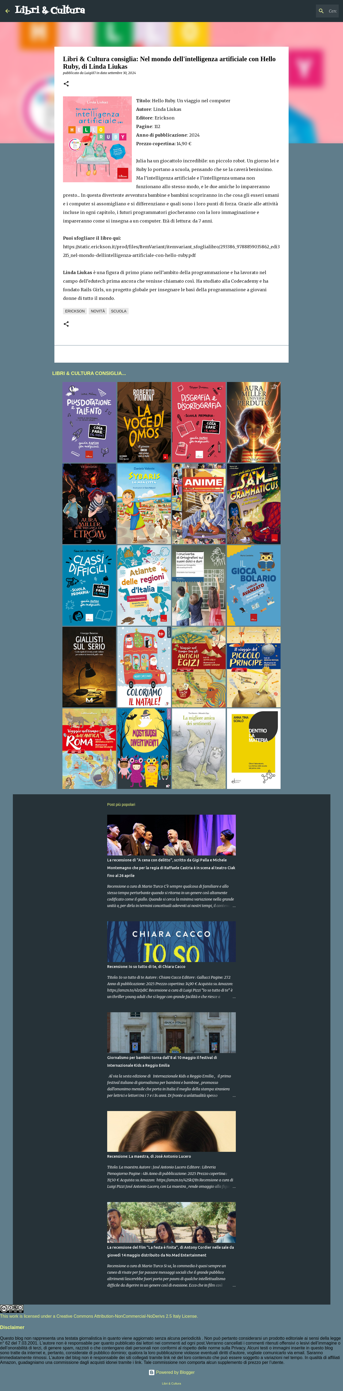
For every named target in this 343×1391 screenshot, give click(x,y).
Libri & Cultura (50, 10)
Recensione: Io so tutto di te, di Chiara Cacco (146, 966)
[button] (66, 84)
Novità (98, 311)
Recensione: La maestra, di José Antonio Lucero (149, 1156)
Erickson (75, 311)
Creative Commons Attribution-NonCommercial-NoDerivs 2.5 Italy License (127, 1316)
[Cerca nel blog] (310, 11)
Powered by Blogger (171, 1372)
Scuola (118, 311)
